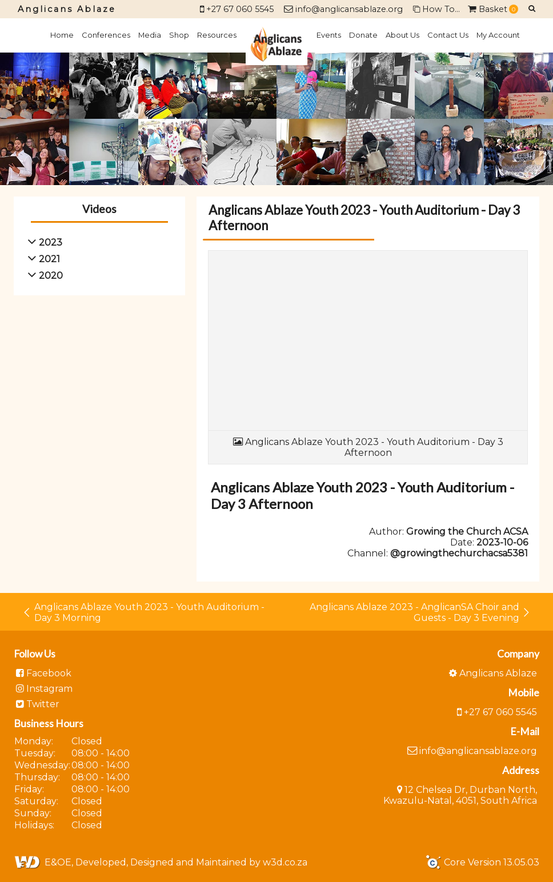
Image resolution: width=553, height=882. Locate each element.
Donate (363, 34)
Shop (179, 34)
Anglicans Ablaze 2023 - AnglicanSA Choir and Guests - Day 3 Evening (420, 612)
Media (149, 34)
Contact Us (447, 34)
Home (62, 34)
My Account (498, 34)
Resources (217, 34)
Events (328, 34)
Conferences (106, 34)
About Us (402, 34)
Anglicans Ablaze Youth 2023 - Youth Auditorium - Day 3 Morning (143, 612)
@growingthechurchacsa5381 (459, 553)
